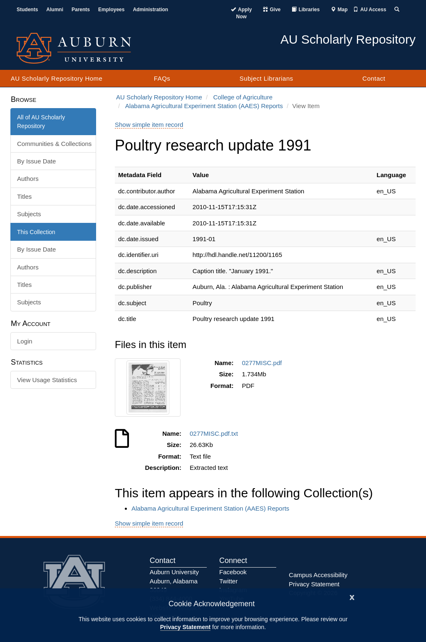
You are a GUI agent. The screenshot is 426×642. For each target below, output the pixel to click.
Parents (81, 9)
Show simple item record (149, 124)
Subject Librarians (266, 78)
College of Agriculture (242, 97)
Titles (24, 196)
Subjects (29, 213)
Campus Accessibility (318, 574)
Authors (28, 178)
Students (27, 9)
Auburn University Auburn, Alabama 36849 (174, 580)
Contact (373, 78)
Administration (150, 9)
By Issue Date (36, 161)
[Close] (351, 596)
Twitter (228, 581)
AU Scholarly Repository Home (57, 78)
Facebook (233, 571)
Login (24, 341)
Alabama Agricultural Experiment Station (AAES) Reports (204, 105)
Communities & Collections (54, 143)
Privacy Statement (185, 627)
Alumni (54, 9)
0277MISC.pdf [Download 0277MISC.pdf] (263, 362)
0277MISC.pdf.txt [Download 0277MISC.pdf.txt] (215, 433)
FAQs (162, 78)
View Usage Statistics (47, 379)
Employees (111, 9)
